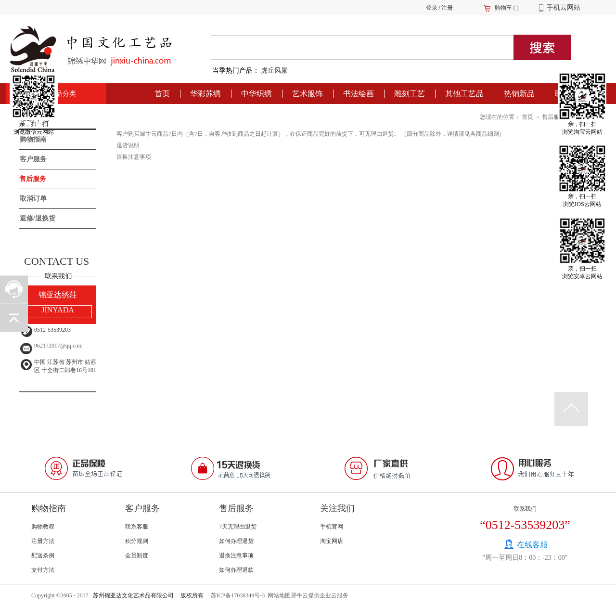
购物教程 (42, 526)
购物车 (503, 7)
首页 (162, 94)
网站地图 (278, 595)
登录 (431, 7)
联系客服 (136, 526)
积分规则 (136, 541)
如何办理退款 (236, 570)
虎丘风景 (274, 70)
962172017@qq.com (58, 345)
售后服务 (553, 117)
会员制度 (136, 555)
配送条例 (42, 555)
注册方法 (42, 541)
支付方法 (42, 570)
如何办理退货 (236, 541)
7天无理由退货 (238, 526)
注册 (447, 7)
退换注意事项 (236, 555)
